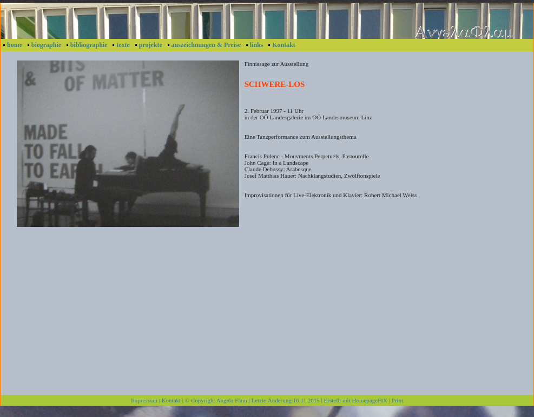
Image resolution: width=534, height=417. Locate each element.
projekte (150, 45)
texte (123, 45)
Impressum (144, 400)
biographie (46, 45)
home (14, 45)
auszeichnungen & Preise (206, 45)
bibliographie (89, 45)
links (256, 45)
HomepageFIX (369, 400)
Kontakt (283, 45)
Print (397, 400)
